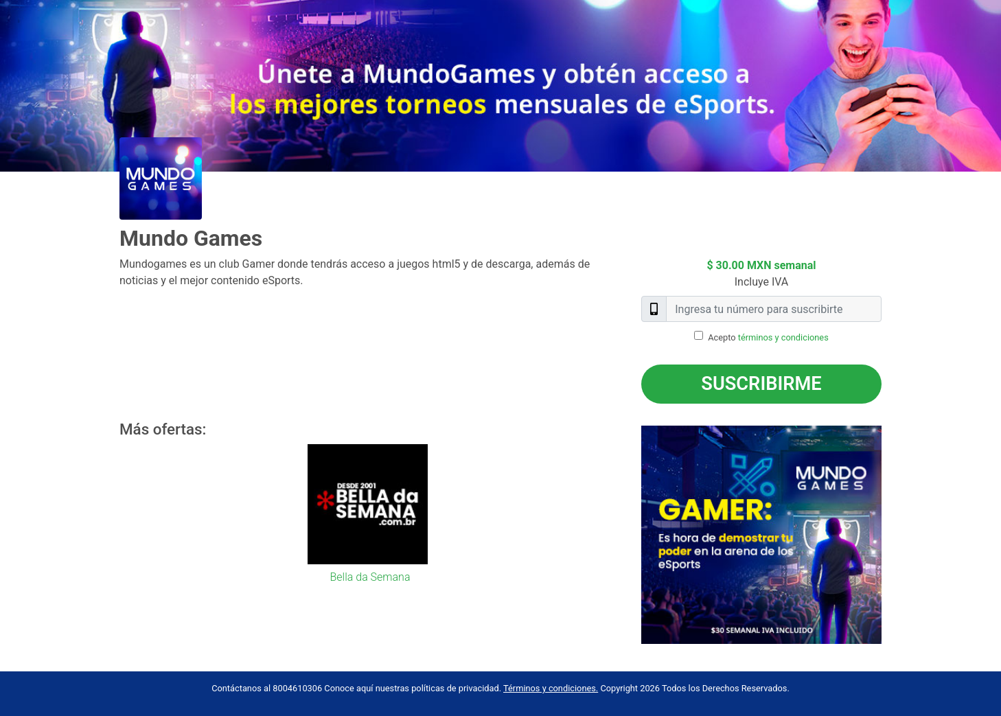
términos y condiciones (783, 337)
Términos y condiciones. (550, 688)
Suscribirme (761, 384)
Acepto (768, 337)
